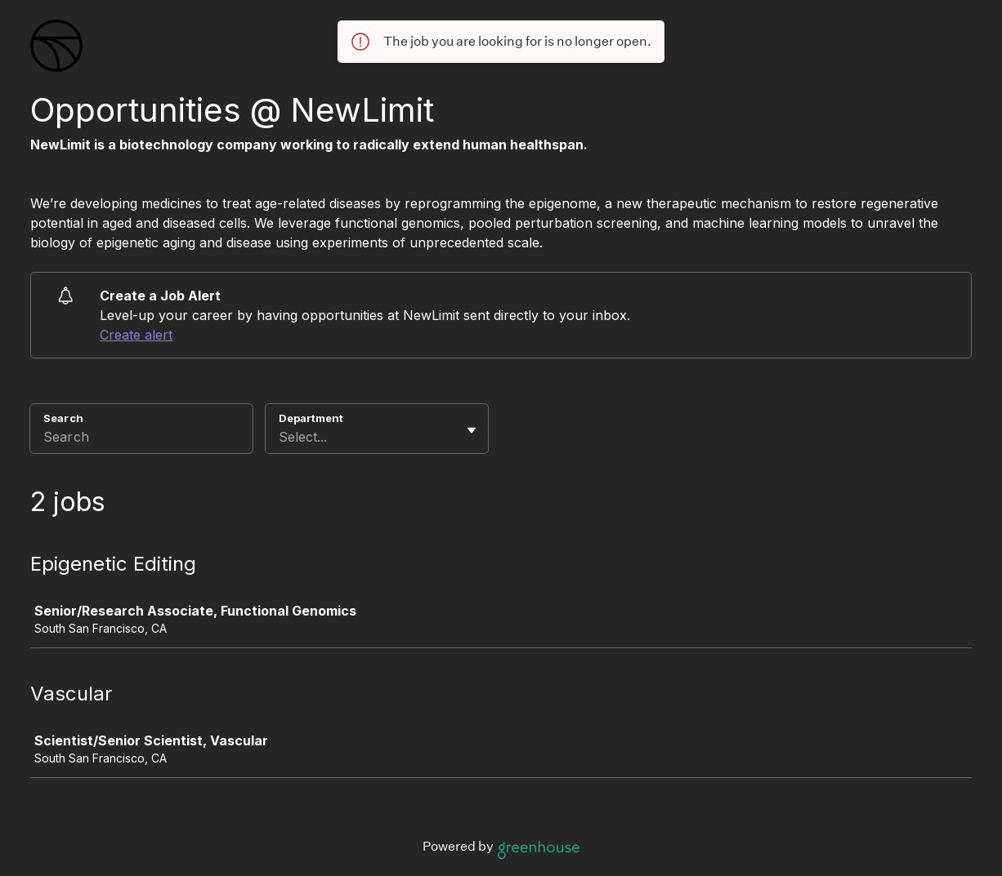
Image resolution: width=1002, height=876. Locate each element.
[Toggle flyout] (471, 430)
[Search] (141, 439)
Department (311, 418)
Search (63, 418)
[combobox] (281, 437)
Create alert (136, 335)
